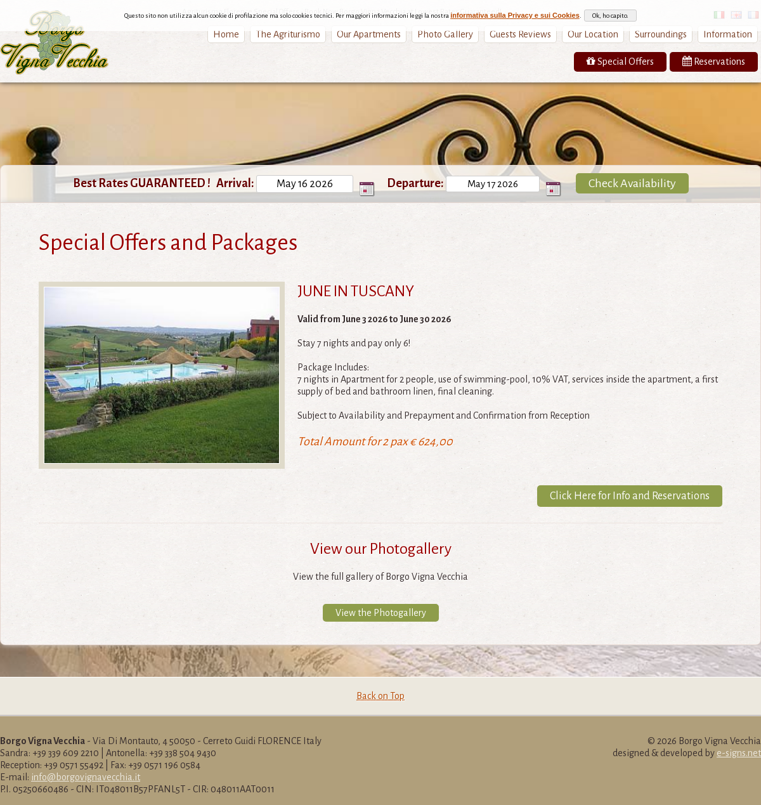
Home (226, 34)
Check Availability (632, 183)
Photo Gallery (445, 34)
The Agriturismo (288, 34)
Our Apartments (369, 34)
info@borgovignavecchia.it (85, 777)
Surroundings (661, 34)
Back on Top (380, 696)
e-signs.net (739, 753)
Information (727, 34)
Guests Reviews (520, 34)
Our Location (593, 34)
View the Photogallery (380, 613)
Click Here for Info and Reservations (630, 496)
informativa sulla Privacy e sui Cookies (515, 15)
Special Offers (620, 61)
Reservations (713, 61)
